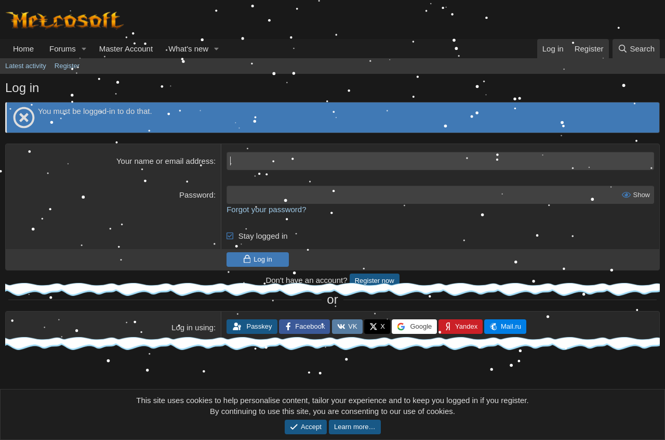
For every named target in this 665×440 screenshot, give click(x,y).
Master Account (126, 48)
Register (67, 66)
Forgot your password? (266, 209)
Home (23, 48)
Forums (62, 48)
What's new (188, 48)
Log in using (192, 327)
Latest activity (25, 66)
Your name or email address (165, 161)
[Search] (636, 48)
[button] (84, 48)
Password (196, 194)
